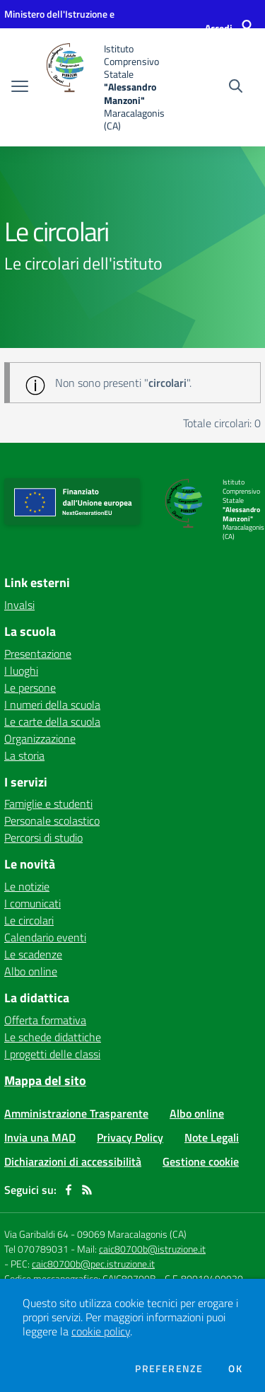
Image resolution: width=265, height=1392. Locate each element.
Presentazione (37, 653)
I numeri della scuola (52, 704)
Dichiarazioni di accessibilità (72, 1161)
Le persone (30, 687)
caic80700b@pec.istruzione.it (93, 1263)
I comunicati (32, 903)
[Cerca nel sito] (236, 88)
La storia (24, 755)
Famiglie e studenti (48, 803)
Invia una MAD (40, 1137)
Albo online (30, 971)
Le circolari (29, 920)
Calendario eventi (45, 937)
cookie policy (100, 1331)
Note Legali (211, 1137)
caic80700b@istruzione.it (152, 1248)
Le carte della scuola (52, 721)
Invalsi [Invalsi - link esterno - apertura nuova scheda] (19, 604)
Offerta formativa (45, 1019)
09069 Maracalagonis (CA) (132, 1233)
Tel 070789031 (37, 1248)
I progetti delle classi (52, 1053)
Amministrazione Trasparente (76, 1113)
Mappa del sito (45, 1080)
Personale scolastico (52, 820)
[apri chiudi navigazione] (19, 87)
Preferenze (169, 1369)
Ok (235, 1369)
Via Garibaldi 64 (36, 1233)
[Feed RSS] (87, 1189)
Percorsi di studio (43, 837)
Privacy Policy (130, 1137)
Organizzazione (40, 738)
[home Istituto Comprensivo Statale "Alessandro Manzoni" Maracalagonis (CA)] (107, 87)
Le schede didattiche (52, 1036)
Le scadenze (33, 954)
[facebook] (68, 1189)
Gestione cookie (201, 1161)
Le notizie (26, 886)
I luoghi (21, 670)
